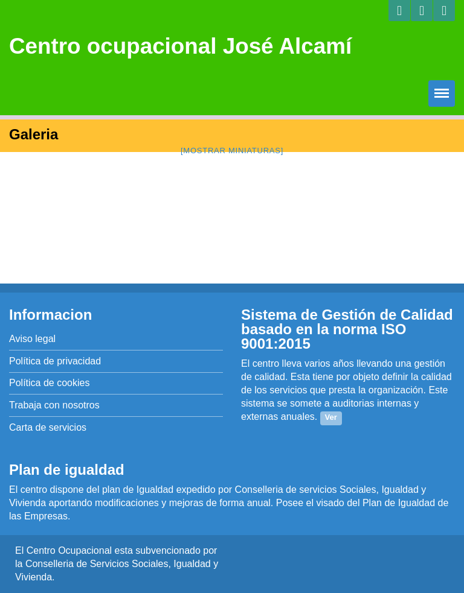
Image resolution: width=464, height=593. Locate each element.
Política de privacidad (55, 361)
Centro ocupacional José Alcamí (180, 46)
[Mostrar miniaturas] (232, 150)
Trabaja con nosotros (54, 405)
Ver (331, 417)
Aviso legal (32, 339)
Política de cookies (49, 383)
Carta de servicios (47, 427)
